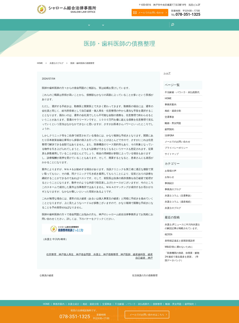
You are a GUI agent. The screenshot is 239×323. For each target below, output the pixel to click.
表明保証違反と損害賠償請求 (180, 239)
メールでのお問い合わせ (151, 12)
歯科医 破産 (145, 252)
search (182, 25)
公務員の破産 (46, 274)
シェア (167, 71)
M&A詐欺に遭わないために (179, 245)
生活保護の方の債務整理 (145, 274)
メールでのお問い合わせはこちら (147, 314)
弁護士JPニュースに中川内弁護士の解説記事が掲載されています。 (182, 225)
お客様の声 (170, 169)
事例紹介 (169, 181)
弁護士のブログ (133, 23)
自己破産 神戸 (144, 256)
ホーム (61, 24)
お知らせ (169, 175)
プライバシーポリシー (176, 146)
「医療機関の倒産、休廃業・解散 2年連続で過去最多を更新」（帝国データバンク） (182, 255)
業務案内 (96, 24)
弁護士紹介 (73, 302)
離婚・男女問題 (173, 121)
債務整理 (157, 302)
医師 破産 (132, 252)
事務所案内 (78, 24)
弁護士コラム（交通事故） (178, 194)
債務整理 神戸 (117, 252)
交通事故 (169, 115)
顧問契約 (169, 127)
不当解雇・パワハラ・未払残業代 (182, 90)
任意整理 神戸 (55, 252)
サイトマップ (172, 152)
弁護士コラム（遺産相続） (178, 200)
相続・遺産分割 (173, 109)
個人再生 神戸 (72, 252)
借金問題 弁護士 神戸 (94, 252)
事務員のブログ (173, 188)
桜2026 (168, 233)
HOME (40, 62)
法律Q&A (113, 24)
